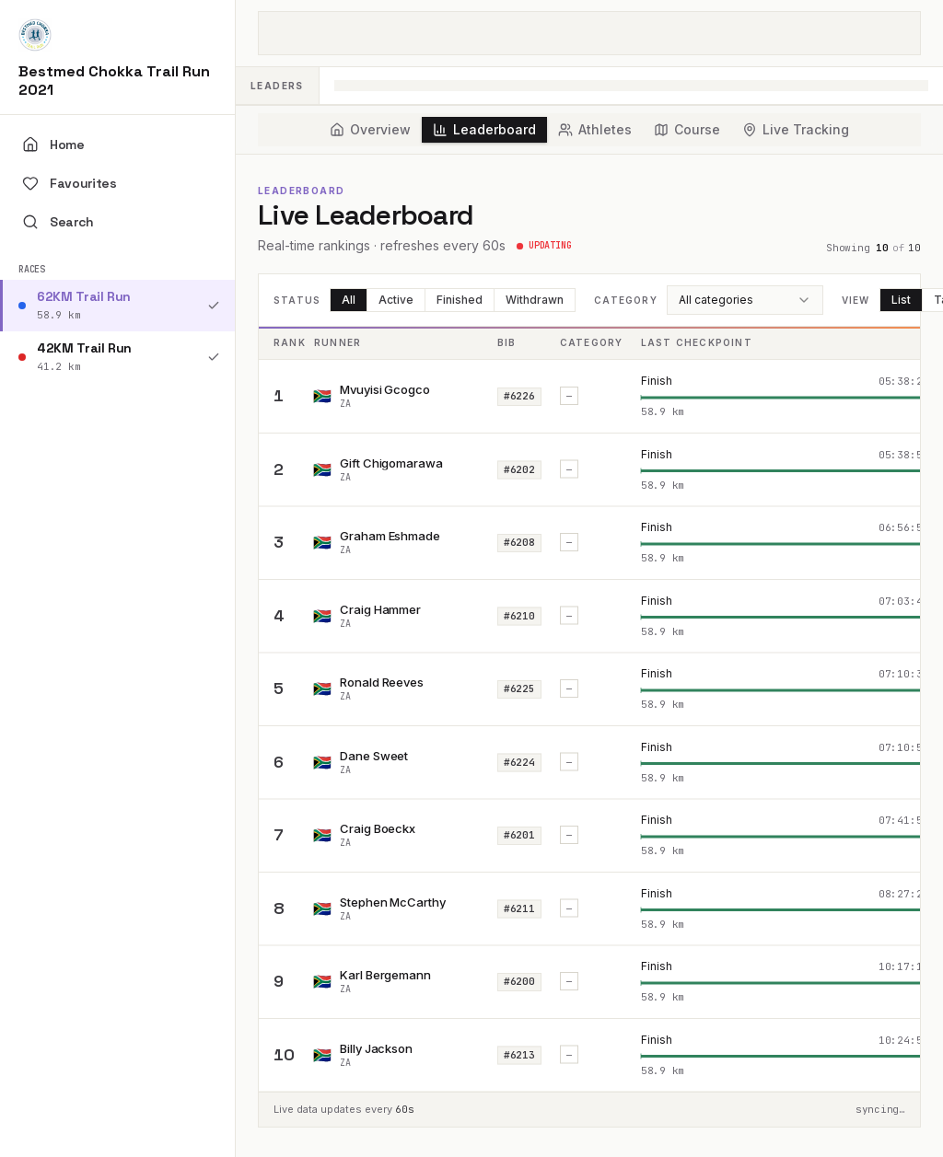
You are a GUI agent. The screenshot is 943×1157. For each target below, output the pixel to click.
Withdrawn (535, 300)
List (901, 300)
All (348, 300)
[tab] (370, 130)
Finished (460, 300)
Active (395, 300)
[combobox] (745, 300)
